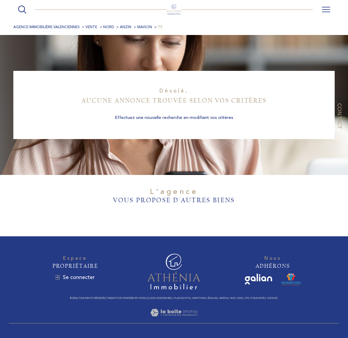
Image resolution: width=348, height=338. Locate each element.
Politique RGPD (255, 298)
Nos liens (236, 298)
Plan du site (182, 298)
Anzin (125, 27)
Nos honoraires (161, 298)
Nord (108, 27)
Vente (91, 27)
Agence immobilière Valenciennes (46, 27)
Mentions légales (204, 298)
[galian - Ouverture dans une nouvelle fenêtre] (258, 279)
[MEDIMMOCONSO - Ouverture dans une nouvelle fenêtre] (291, 279)
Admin (223, 298)
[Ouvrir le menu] (326, 9)
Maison (144, 27)
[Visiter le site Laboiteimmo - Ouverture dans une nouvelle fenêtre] (174, 319)
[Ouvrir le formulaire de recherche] (22, 9)
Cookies (272, 298)
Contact (339, 116)
